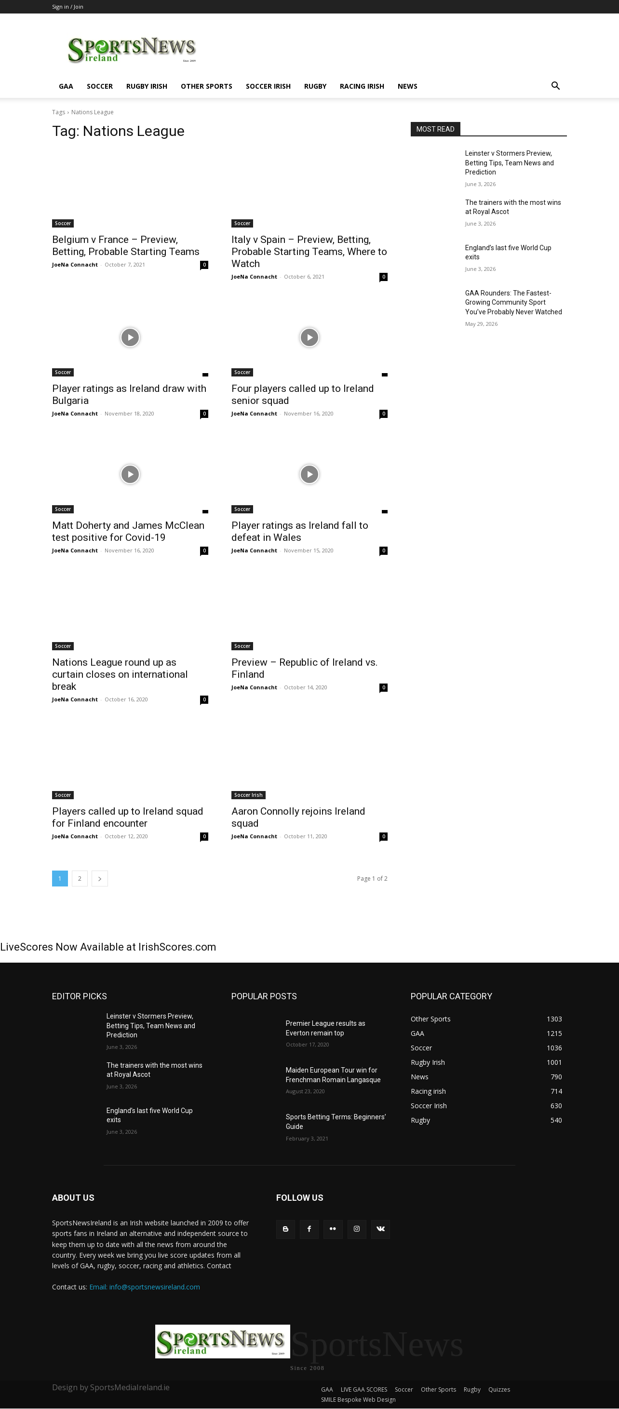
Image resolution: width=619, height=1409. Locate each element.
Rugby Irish (146, 86)
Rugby (315, 86)
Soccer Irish (268, 86)
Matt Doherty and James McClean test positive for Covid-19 (128, 531)
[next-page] (100, 878)
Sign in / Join (67, 6)
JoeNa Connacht (75, 264)
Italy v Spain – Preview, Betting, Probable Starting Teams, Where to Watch (309, 251)
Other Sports (206, 86)
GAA (66, 86)
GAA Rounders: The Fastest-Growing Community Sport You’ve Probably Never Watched (513, 302)
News (407, 86)
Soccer (100, 86)
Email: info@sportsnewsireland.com (144, 1286)
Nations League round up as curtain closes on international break (120, 674)
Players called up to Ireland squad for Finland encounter (127, 817)
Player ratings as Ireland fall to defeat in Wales (299, 531)
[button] (555, 87)
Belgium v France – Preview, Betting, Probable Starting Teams (126, 245)
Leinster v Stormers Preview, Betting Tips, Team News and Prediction (509, 162)
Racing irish (362, 86)
